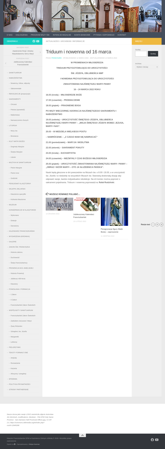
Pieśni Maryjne (16, 168)
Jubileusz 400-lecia (18, 279)
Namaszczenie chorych (19, 120)
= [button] (161, 224)
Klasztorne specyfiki (18, 194)
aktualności (52, 41)
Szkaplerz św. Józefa (19, 331)
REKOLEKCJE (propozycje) (19, 94)
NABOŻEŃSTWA (15, 78)
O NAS (9, 35)
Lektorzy (14, 342)
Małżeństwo (15, 115)
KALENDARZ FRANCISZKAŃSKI (22, 231)
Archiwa (138, 64)
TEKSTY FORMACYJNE (18, 352)
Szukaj (137, 50)
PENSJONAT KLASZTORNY (20, 183)
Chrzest (14, 104)
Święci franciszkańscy (19, 263)
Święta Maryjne (16, 152)
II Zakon (14, 300)
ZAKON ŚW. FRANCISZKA (19, 247)
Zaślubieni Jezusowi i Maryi (21, 321)
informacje (79, 41)
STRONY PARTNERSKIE (19, 389)
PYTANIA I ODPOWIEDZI (103, 35)
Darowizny (15, 226)
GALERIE (12, 242)
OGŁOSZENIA (22, 35)
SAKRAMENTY (15, 99)
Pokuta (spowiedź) (18, 110)
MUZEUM (12, 205)
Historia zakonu (16, 252)
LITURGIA (13, 125)
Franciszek (57, 58)
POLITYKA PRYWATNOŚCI (19, 384)
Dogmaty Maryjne (17, 147)
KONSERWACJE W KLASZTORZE (22, 210)
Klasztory (14, 284)
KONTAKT (122, 35)
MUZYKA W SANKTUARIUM (20, 162)
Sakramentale (16, 88)
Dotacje (13, 220)
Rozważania (15, 363)
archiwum (66, 41)
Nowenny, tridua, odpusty (20, 83)
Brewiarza (14, 136)
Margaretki (15, 337)
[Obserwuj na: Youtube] (37, 41)
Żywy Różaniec (16, 326)
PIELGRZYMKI (15, 347)
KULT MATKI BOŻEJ (17, 141)
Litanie (13, 157)
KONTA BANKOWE (82, 35)
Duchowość (15, 257)
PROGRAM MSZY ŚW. (40, 35)
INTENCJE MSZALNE (62, 35)
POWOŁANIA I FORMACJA (19, 289)
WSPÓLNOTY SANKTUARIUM (21, 310)
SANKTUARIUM (15, 73)
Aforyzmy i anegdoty (18, 374)
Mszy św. (14, 131)
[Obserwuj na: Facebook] (34, 41)
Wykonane (15, 215)
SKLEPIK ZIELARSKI (17, 189)
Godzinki (14, 178)
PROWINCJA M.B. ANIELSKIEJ (21, 268)
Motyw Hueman (34, 444)
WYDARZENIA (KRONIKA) (19, 236)
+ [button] (157, 224)
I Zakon (13, 294)
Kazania (14, 368)
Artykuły (14, 358)
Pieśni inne (15, 173)
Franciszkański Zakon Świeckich (23, 305)
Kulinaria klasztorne (18, 199)
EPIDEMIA (13, 379)
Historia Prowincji (17, 273)
